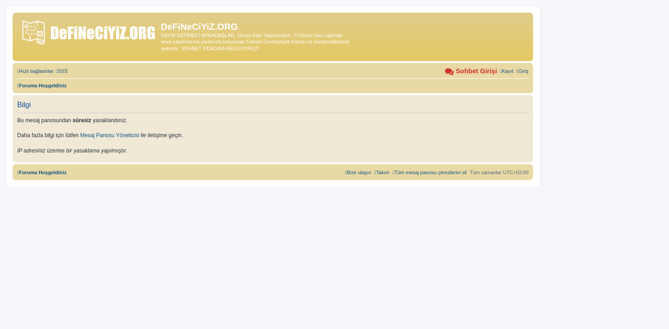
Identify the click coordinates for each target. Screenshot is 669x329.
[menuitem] (61, 71)
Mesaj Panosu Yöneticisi (109, 135)
